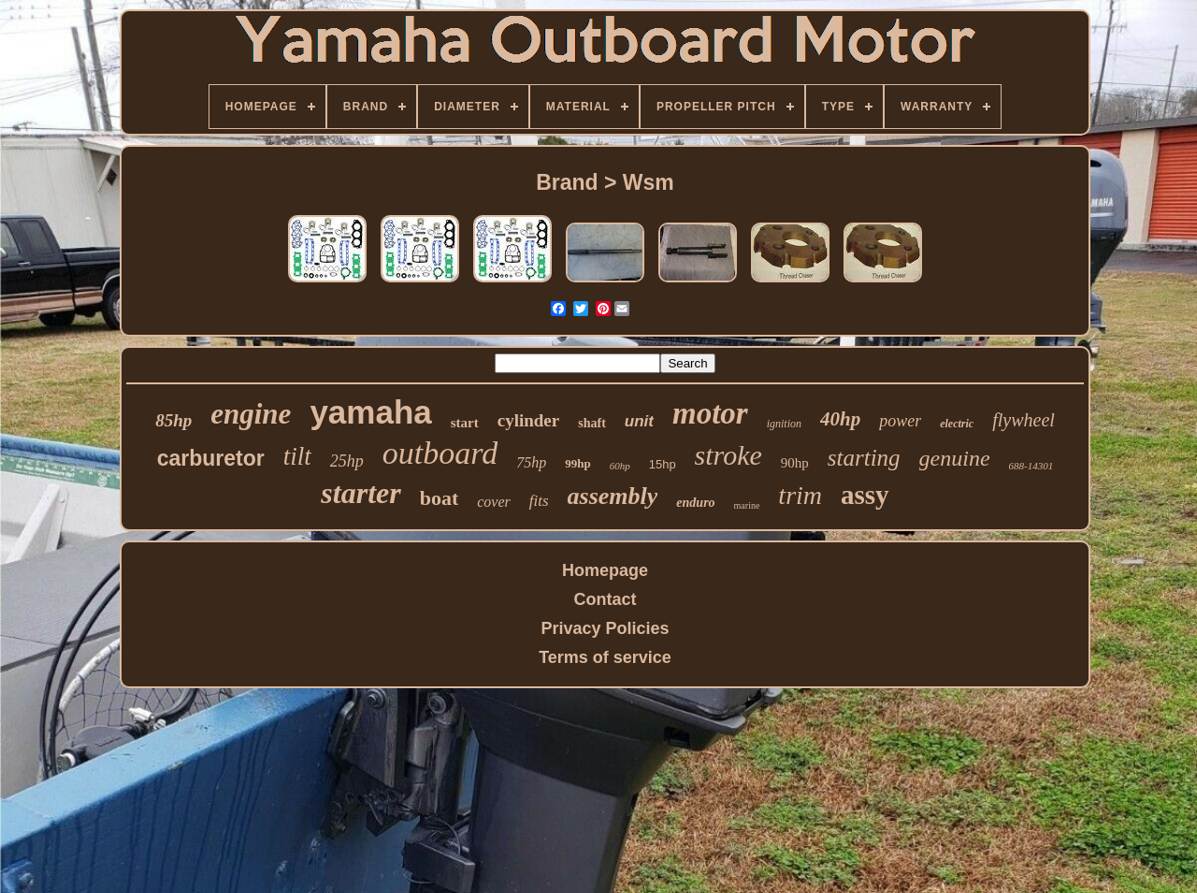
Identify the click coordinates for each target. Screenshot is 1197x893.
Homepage (605, 570)
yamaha (370, 412)
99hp (577, 463)
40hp (840, 419)
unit (639, 421)
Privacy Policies (605, 628)
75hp (531, 462)
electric (956, 423)
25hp (347, 461)
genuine (954, 458)
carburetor (211, 458)
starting (864, 457)
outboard (440, 453)
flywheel (1023, 420)
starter (360, 493)
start (465, 422)
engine (250, 413)
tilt (297, 456)
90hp (795, 462)
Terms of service (605, 657)
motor (710, 413)
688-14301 (1031, 465)
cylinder (529, 420)
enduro (695, 503)
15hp (662, 464)
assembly (613, 496)
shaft (592, 423)
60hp (620, 465)
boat (439, 498)
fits (539, 501)
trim (800, 495)
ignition (784, 423)
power (900, 420)
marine (747, 505)
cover (494, 502)
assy (865, 495)
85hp (173, 420)
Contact (605, 599)
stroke (728, 454)
